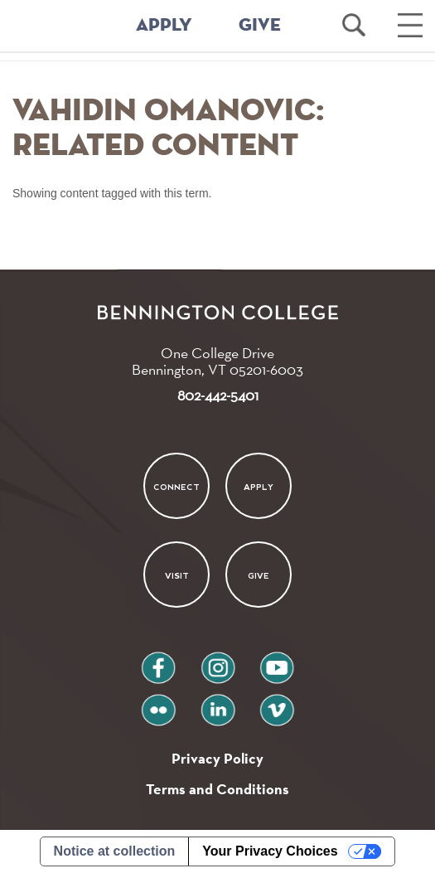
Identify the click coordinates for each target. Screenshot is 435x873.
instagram (218, 661)
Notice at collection (115, 851)
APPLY (164, 26)
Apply (258, 487)
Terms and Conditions (217, 788)
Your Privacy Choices (269, 851)
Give (258, 575)
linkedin (218, 703)
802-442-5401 (218, 395)
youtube (277, 661)
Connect (176, 487)
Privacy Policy (217, 758)
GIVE (260, 26)
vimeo (277, 703)
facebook (158, 661)
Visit (177, 575)
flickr (158, 703)
